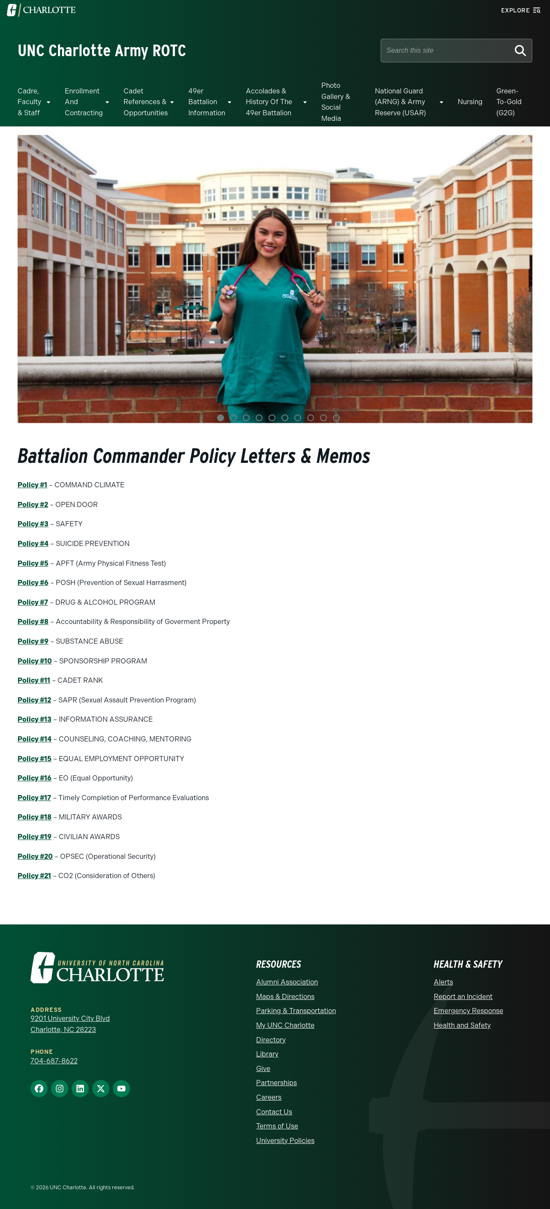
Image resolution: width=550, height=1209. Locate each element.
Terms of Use (277, 1126)
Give (263, 1069)
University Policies (285, 1141)
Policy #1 (32, 485)
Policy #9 (33, 641)
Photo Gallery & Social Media (335, 102)
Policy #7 (33, 602)
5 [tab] (272, 417)
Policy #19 (34, 837)
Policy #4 (33, 544)
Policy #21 (34, 876)
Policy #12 (34, 700)
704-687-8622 (54, 1061)
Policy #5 (33, 563)
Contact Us (274, 1112)
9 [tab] (323, 417)
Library (267, 1054)
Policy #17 (34, 798)
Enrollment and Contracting (84, 102)
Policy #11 (34, 680)
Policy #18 (34, 817)
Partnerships (276, 1083)
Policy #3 (33, 524)
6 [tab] (284, 417)
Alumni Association (287, 982)
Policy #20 (35, 856)
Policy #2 (33, 505)
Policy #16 (34, 778)
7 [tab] (297, 417)
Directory (271, 1040)
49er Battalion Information (206, 102)
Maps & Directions (285, 997)
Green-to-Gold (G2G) (509, 102)
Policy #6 (33, 583)
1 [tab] (220, 417)
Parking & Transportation (296, 1011)
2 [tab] (233, 417)
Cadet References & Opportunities (146, 102)
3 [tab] (246, 417)
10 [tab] (336, 417)
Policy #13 (34, 719)
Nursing (470, 102)
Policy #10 (35, 661)
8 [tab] (310, 417)
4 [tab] (259, 417)
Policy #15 (34, 759)
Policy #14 (34, 739)
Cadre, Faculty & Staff (29, 102)
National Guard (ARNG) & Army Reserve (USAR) (400, 102)
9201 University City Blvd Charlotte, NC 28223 (70, 1024)
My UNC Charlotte (285, 1025)
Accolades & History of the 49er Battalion (269, 102)
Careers (268, 1097)
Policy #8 (33, 622)
